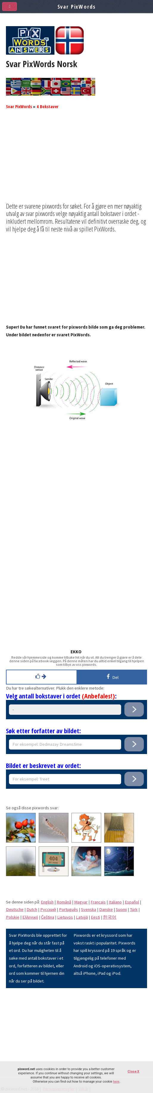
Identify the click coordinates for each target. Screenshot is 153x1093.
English (47, 902)
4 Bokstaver (47, 106)
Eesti (95, 917)
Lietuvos (65, 917)
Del (111, 676)
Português (68, 909)
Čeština (47, 917)
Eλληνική (30, 917)
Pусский (48, 909)
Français (98, 902)
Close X (133, 1071)
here (116, 1081)
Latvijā (82, 917)
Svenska (88, 909)
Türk (134, 909)
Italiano (115, 902)
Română (64, 902)
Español (132, 902)
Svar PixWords (19, 106)
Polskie (12, 917)
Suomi (121, 909)
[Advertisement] (76, 160)
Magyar (81, 902)
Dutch (31, 909)
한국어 (109, 917)
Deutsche (15, 909)
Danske (106, 909)
